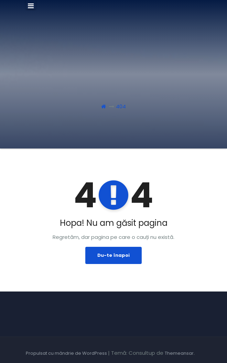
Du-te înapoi (113, 255)
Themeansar (179, 353)
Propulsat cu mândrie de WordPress (67, 353)
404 (121, 106)
